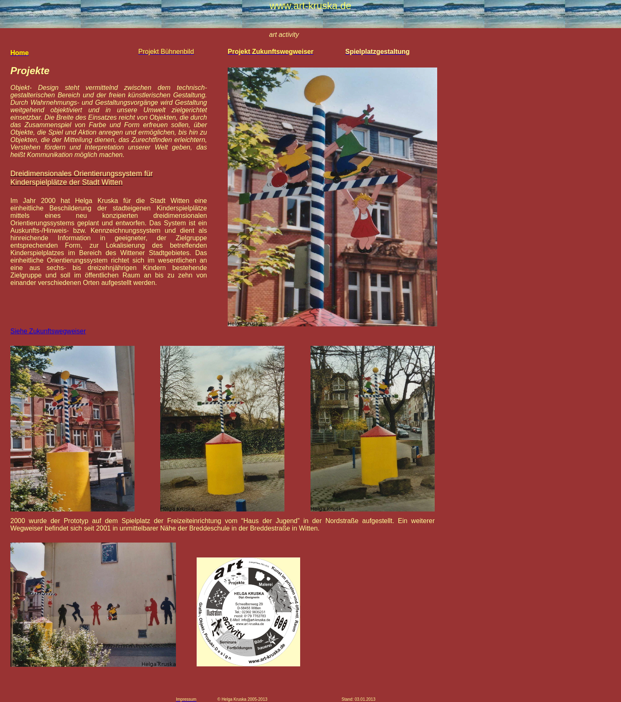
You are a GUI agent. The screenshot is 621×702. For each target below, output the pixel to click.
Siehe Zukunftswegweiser (48, 331)
